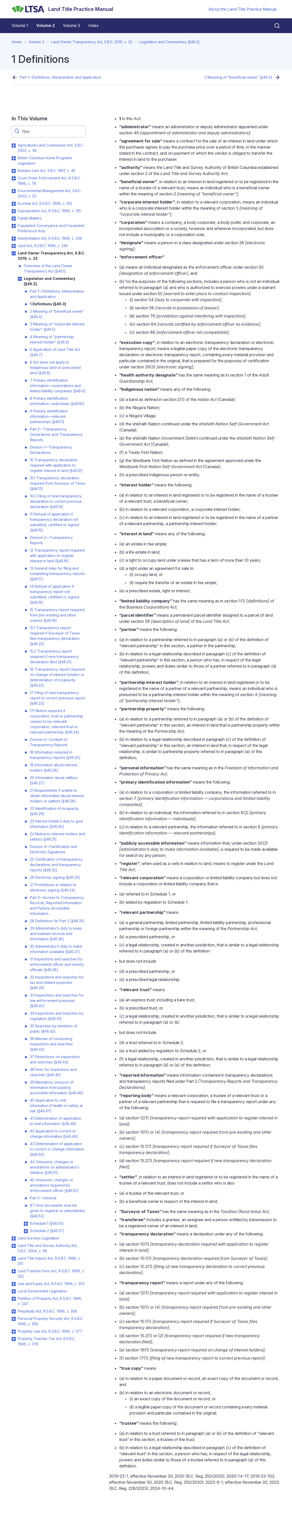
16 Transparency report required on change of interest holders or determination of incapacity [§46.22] (57, 677)
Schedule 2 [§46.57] (47, 1231)
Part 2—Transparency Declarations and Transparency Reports (56, 434)
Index (93, 25)
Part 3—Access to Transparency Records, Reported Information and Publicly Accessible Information (57, 905)
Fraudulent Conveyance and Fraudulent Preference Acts (51, 228)
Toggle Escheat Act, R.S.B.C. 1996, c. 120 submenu (14, 204)
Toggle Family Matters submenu (14, 219)
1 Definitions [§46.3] (48, 304)
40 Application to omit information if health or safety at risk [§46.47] (56, 1105)
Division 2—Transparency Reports (51, 540)
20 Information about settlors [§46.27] (54, 780)
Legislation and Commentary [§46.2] (169, 42)
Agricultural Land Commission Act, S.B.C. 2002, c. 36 (51, 148)
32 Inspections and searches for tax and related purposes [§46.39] (57, 982)
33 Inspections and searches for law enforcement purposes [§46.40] (57, 1000)
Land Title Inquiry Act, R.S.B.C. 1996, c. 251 (49, 1261)
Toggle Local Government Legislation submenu (14, 1291)
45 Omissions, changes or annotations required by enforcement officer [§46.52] (54, 1185)
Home (17, 42)
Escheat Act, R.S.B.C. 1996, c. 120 (45, 203)
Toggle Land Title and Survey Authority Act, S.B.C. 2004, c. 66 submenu (14, 1246)
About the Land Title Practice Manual (242, 9)
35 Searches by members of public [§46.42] (53, 1028)
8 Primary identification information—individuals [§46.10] (57, 401)
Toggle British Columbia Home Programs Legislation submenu (14, 158)
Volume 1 (20, 25)
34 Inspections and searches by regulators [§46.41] (56, 1016)
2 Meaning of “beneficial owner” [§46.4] (238, 77)
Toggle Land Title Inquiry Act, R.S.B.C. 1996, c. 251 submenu (14, 1259)
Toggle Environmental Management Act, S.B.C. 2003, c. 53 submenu (14, 191)
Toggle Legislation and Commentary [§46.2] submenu (20, 279)
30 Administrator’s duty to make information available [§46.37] (56, 949)
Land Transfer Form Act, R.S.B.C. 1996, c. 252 (51, 1273)
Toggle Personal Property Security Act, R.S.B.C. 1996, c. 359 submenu (14, 1319)
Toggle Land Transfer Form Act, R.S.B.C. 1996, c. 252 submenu (14, 1271)
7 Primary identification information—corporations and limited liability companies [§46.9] (57, 385)
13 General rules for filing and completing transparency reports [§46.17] (57, 573)
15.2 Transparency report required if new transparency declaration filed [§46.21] (54, 656)
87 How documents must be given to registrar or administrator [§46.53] (57, 1210)
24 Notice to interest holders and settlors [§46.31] (57, 836)
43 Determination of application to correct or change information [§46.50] (57, 1149)
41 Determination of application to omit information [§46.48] (55, 1121)
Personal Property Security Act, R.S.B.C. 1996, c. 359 (50, 1321)
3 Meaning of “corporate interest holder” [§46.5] (57, 327)
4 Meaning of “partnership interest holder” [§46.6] (52, 339)
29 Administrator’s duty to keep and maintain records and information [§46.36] (56, 933)
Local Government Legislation (42, 1291)
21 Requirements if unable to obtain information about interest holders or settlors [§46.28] (57, 795)
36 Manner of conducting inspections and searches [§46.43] (51, 1043)
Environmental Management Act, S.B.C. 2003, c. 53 (49, 193)
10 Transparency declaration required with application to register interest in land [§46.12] (56, 465)
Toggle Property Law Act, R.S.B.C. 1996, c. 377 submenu (14, 1332)
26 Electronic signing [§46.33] (55, 877)
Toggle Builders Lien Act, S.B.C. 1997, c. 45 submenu (14, 171)
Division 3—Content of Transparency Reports (48, 742)
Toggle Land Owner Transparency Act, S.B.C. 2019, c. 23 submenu (14, 253)
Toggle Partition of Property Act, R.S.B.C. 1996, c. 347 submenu (14, 1299)
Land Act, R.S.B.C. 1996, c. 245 (43, 245)
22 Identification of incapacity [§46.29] (54, 811)
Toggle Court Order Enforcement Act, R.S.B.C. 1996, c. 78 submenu (14, 178)
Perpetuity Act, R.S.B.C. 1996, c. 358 (47, 1311)
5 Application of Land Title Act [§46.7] (55, 352)
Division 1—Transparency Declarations (51, 450)
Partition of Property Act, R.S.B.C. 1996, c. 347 (50, 1301)
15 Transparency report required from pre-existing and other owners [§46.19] (57, 615)
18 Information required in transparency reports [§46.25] (55, 755)
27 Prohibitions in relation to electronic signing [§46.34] (53, 887)
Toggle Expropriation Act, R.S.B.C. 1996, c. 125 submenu (14, 211)
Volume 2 (45, 25)
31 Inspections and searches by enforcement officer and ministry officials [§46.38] (57, 964)
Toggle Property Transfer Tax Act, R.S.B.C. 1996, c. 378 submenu (14, 1339)
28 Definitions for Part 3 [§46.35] (57, 921)
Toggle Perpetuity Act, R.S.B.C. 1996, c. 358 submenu (14, 1311)
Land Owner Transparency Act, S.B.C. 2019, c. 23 (91, 42)
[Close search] (274, 25)
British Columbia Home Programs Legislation (45, 160)
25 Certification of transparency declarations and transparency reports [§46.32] (56, 864)
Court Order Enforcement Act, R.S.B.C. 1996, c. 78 (49, 180)
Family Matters (30, 218)
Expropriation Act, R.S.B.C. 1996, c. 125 (49, 211)
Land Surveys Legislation (38, 1238)
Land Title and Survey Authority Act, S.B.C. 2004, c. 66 (48, 1248)
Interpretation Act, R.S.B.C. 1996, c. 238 (50, 238)
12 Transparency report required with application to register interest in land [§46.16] (57, 555)
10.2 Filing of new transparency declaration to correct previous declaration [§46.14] (56, 501)
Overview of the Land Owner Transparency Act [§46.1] (48, 268)
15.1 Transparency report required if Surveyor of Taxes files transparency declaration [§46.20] (55, 636)
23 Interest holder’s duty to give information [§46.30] (56, 824)
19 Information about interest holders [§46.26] (53, 767)
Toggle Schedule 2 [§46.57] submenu (26, 1231)
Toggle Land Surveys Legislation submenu (14, 1238)
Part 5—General (43, 1198)
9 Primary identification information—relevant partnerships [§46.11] (49, 416)
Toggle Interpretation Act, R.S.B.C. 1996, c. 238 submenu (14, 239)
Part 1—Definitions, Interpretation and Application (60, 77)
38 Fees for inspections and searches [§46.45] (53, 1072)
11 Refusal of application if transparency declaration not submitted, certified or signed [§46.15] (54, 522)
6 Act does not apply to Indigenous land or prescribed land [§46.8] (55, 367)
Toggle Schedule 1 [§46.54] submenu (26, 1224)
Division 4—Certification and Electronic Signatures (53, 849)
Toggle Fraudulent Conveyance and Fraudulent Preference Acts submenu (14, 226)
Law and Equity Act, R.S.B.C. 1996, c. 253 (51, 1283)
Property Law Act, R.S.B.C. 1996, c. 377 (50, 1331)
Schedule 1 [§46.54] (47, 1223)
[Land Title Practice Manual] (62, 9)
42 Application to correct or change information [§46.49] (54, 1134)
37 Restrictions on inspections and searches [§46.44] (55, 1059)
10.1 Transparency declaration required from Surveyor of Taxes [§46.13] (57, 483)
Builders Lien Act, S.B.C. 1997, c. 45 (46, 170)
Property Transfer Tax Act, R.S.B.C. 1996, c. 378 (47, 1341)
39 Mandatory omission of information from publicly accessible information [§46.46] (56, 1087)
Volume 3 (71, 25)
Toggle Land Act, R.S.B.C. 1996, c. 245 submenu (14, 246)
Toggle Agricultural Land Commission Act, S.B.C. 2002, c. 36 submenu (14, 145)
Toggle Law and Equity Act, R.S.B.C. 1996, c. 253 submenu (14, 1284)
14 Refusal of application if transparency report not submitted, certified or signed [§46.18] (54, 594)
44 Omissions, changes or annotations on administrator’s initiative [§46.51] (54, 1167)
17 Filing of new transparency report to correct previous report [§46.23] (57, 697)
